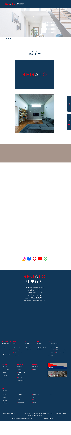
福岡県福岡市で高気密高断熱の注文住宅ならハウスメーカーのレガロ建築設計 (31, 421)
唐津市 (50, 397)
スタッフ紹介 (52, 351)
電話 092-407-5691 (34, 289)
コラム (4, 381)
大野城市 (20, 397)
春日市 (19, 403)
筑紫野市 (5, 406)
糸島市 (4, 400)
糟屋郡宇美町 (36, 397)
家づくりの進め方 (18, 348)
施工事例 (28, 348)
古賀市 (35, 405)
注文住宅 (51, 358)
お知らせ (5, 378)
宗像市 (35, 403)
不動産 (35, 373)
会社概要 (51, 354)
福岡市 (4, 397)
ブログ (4, 375)
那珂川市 (5, 403)
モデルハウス (17, 356)
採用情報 (58, 348)
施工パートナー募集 (61, 351)
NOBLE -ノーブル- (7, 356)
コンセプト (51, 348)
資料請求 (20, 373)
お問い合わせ (21, 383)
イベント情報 (6, 373)
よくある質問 (17, 351)
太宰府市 (20, 400)
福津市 (35, 400)
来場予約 (20, 380)
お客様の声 (28, 351)
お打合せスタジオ (18, 354)
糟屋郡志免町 (21, 405)
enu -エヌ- (5, 348)
